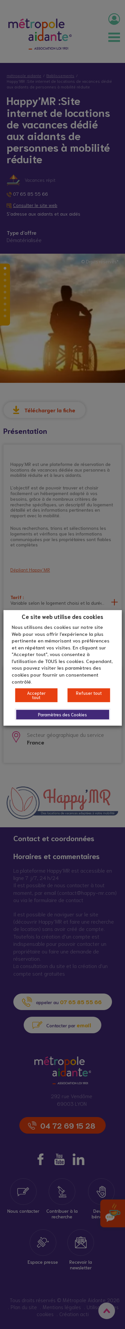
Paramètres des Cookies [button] (62, 714)
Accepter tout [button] (36, 695)
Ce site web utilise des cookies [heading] (62, 616)
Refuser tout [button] (89, 693)
